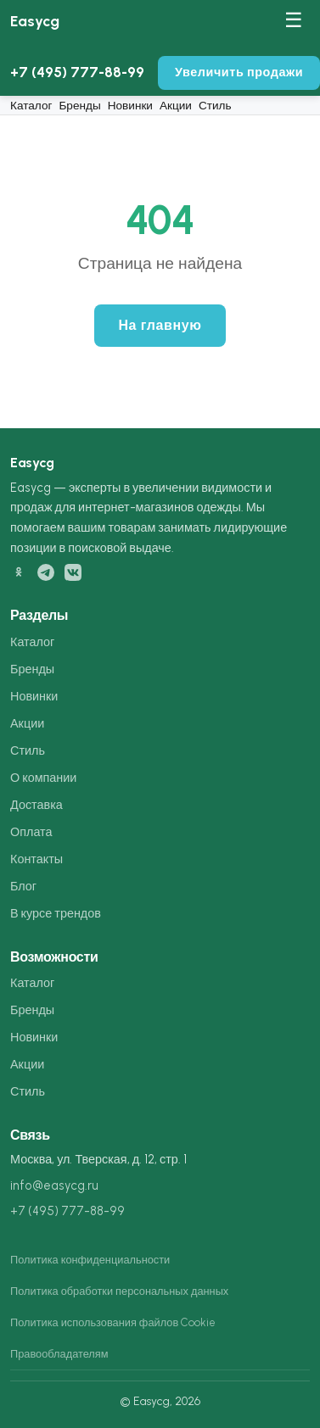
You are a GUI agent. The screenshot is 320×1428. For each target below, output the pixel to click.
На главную (159, 325)
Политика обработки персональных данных (119, 1291)
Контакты (36, 859)
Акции (176, 105)
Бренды (79, 105)
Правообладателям (59, 1353)
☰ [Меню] (293, 19)
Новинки (130, 105)
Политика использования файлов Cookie (113, 1322)
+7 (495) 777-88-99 (77, 72)
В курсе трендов (55, 913)
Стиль (215, 105)
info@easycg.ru (54, 1185)
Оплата (31, 832)
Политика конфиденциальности (90, 1259)
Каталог (31, 105)
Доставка (36, 804)
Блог (23, 886)
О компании (43, 777)
